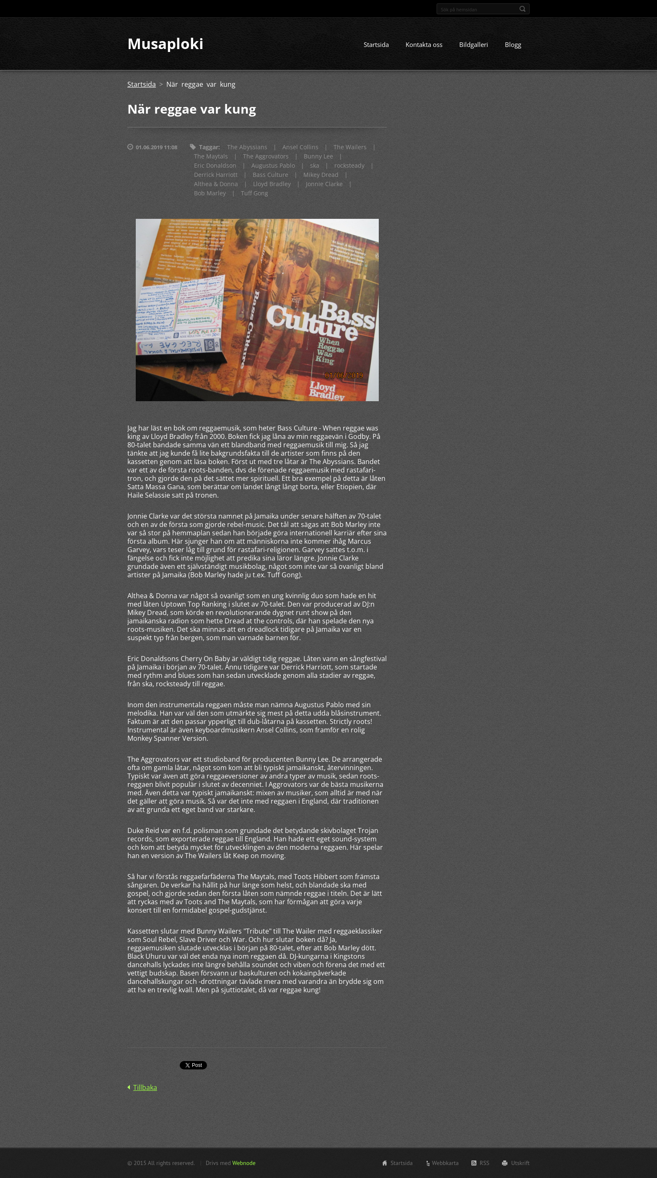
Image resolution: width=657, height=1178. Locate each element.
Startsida (376, 45)
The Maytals (211, 157)
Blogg (513, 45)
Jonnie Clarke (324, 184)
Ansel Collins (300, 147)
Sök (522, 8)
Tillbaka (145, 1087)
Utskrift (520, 1163)
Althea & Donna (216, 184)
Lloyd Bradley (272, 184)
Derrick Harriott (216, 175)
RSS (484, 1163)
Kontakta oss (424, 45)
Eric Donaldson (215, 166)
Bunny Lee (318, 157)
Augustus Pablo (273, 166)
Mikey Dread (321, 175)
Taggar (208, 147)
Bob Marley (210, 193)
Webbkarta (445, 1163)
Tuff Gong (254, 193)
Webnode (243, 1163)
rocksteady (349, 166)
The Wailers (350, 147)
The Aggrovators (266, 157)
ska (314, 166)
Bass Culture (270, 175)
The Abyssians (247, 147)
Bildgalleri (473, 45)
